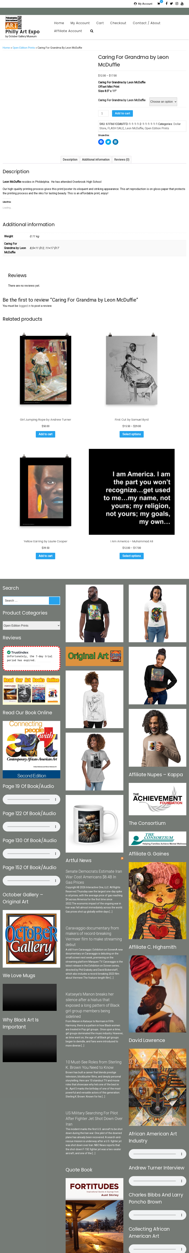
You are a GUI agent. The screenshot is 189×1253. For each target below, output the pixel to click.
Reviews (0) (121, 159)
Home (59, 23)
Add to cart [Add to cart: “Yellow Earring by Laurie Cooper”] (118, 393)
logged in (25, 306)
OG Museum (125, 1234)
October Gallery (73, 1234)
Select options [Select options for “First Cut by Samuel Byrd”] (70, 389)
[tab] (70, 159)
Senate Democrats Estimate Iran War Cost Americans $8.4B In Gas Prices (94, 714)
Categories (33, 1234)
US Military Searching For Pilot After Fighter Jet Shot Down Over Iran (94, 956)
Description (70, 159)
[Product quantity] (103, 113)
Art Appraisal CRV (170, 1234)
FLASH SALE (116, 128)
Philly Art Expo (22, 32)
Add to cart (122, 113)
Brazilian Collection (146, 1234)
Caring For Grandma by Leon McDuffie (121, 100)
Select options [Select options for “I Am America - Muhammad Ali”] (165, 393)
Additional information (96, 159)
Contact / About (149, 23)
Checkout (118, 23)
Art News (110, 1234)
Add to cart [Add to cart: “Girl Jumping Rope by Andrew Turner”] (23, 393)
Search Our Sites (52, 1234)
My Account (145, 3)
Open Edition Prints (24, 47)
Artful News (78, 698)
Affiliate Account (70, 31)
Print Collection (93, 1234)
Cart (100, 23)
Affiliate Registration (105, 1241)
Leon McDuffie (134, 128)
